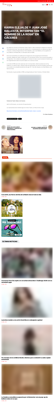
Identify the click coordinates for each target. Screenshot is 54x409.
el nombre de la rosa (12, 118)
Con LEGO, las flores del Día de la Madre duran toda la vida (21, 195)
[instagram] (52, 1)
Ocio (20, 118)
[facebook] (47, 1)
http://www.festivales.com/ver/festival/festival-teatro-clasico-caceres (24, 111)
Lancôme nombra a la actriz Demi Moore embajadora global (21, 320)
